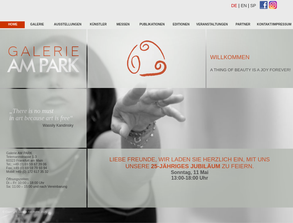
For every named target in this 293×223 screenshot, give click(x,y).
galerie (37, 24)
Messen (123, 24)
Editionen (181, 24)
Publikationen (151, 24)
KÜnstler (98, 24)
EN (244, 5)
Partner (243, 24)
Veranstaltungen (212, 24)
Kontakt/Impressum (274, 24)
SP (253, 5)
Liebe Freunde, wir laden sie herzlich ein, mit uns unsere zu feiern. (189, 162)
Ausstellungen (68, 24)
